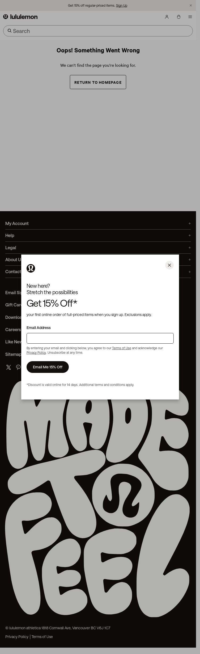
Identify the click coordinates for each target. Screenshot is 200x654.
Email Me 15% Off (47, 367)
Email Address (39, 328)
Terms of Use (121, 348)
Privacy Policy (36, 352)
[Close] (169, 265)
